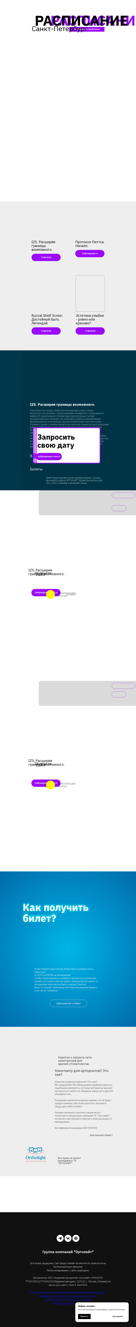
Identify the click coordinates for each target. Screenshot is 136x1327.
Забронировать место (49, 456)
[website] (75, 1238)
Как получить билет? (101, 1135)
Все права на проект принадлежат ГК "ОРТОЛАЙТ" (69, 1161)
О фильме (46, 257)
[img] (46, 220)
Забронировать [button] (90, 253)
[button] (89, 220)
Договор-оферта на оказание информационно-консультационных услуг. (68, 1292)
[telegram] (60, 1238)
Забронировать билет (68, 1003)
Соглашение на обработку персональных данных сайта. (68, 1295)
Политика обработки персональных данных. (68, 1299)
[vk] (68, 1238)
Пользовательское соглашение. (68, 1303)
